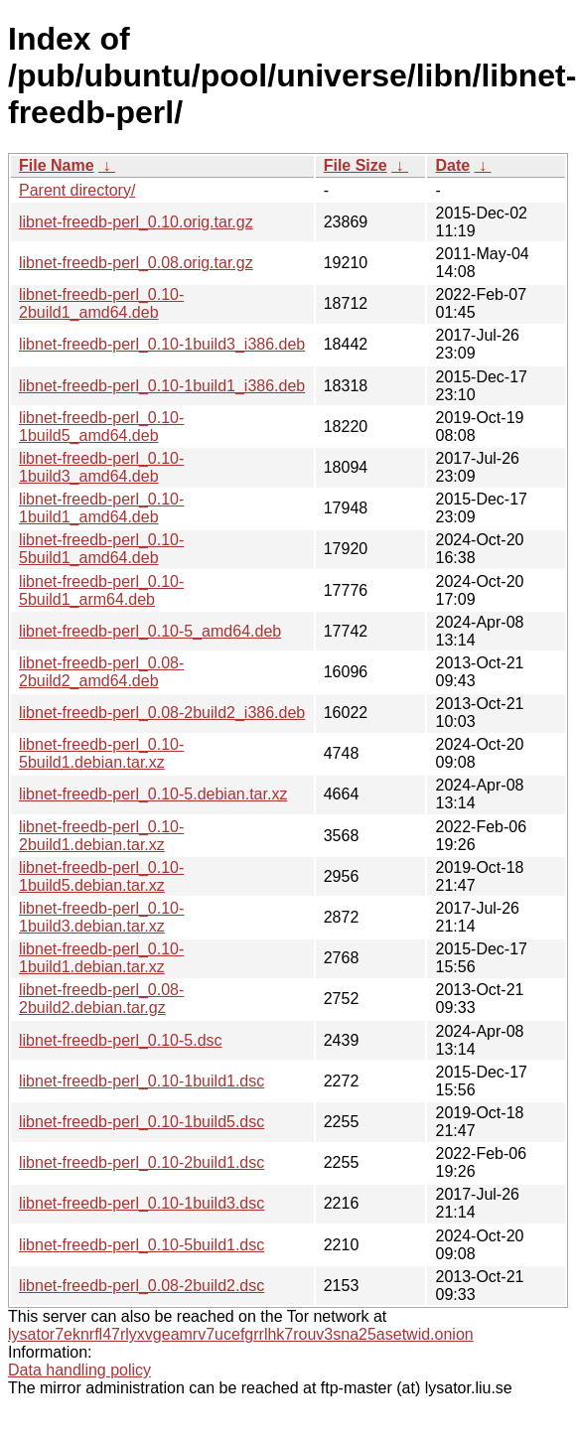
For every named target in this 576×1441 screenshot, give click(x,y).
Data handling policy (79, 1370)
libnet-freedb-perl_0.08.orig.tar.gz (136, 262)
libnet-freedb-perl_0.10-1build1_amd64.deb (101, 508)
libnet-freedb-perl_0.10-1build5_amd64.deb (101, 426)
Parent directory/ (77, 190)
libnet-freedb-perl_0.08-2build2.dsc (141, 1285)
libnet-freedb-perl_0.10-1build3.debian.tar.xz (101, 917)
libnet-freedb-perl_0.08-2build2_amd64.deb (101, 671)
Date (452, 165)
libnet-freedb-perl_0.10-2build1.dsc (141, 1162)
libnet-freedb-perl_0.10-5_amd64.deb (150, 631)
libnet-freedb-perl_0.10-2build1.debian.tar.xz (101, 835)
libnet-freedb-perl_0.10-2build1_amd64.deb (101, 303)
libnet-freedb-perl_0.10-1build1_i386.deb (162, 385)
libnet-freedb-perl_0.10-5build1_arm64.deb (101, 590)
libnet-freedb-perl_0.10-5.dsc (120, 1040)
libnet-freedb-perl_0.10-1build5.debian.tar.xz (101, 876)
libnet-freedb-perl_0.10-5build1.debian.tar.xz (101, 753)
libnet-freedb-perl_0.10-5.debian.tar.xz (153, 794)
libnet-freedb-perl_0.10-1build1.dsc (141, 1081)
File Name (56, 165)
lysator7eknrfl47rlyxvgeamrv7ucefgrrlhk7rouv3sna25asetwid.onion (241, 1334)
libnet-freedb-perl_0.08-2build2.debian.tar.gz (101, 998)
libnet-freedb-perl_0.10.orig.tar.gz (136, 222)
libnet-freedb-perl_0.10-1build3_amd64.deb (101, 467)
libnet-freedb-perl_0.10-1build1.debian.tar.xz (101, 957)
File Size (355, 165)
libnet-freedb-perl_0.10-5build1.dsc (141, 1244)
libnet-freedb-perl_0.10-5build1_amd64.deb (101, 548)
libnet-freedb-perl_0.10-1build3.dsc (141, 1203)
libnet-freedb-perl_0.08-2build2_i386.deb (162, 712)
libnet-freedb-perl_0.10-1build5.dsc (141, 1121)
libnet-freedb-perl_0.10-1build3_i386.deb (162, 344)
